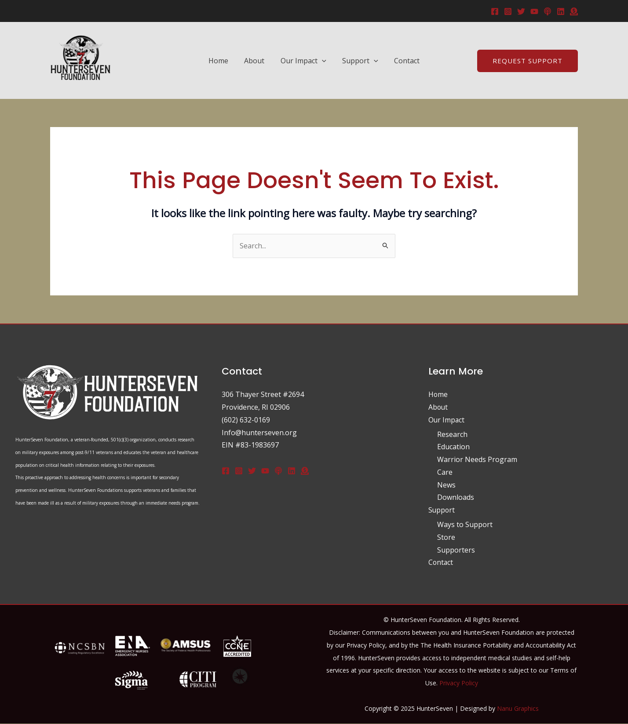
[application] (322, 60)
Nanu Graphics (518, 708)
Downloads (455, 497)
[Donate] (305, 471)
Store (446, 537)
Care (445, 472)
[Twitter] (521, 11)
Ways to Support (465, 524)
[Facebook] (495, 11)
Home (222, 60)
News (446, 485)
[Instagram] (508, 11)
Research (452, 434)
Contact (403, 60)
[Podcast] (547, 11)
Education (453, 446)
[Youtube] (265, 471)
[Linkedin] (561, 11)
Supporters (456, 550)
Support (358, 60)
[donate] (574, 11)
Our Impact (303, 60)
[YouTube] (534, 11)
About (256, 60)
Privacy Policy (458, 683)
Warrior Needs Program (477, 459)
